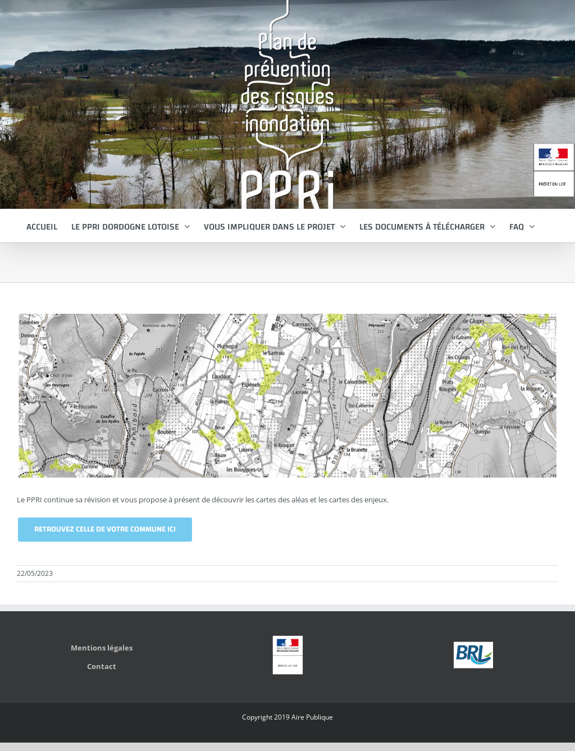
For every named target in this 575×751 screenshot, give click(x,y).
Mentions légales (102, 648)
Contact (101, 666)
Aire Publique (312, 717)
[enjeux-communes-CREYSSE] (287, 396)
